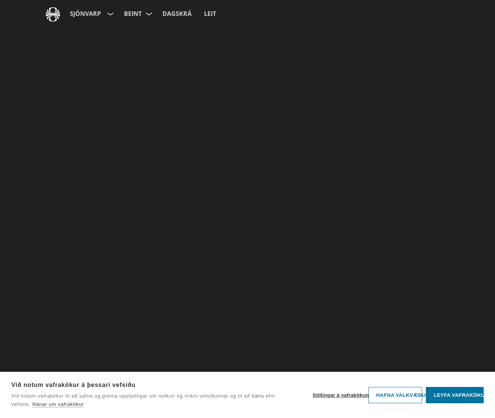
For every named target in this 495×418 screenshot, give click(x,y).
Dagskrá (177, 13)
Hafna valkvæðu (399, 395)
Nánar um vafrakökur (58, 404)
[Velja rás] (149, 12)
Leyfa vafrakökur (459, 395)
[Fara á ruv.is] (53, 14)
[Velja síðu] (109, 12)
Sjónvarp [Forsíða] (85, 13)
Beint (133, 13)
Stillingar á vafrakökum (338, 395)
